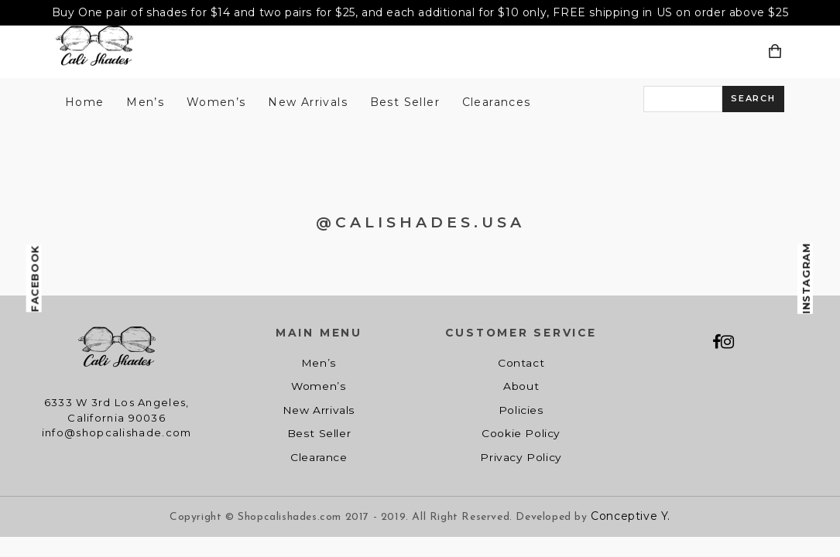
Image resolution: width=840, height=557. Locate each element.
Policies (521, 410)
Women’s (216, 102)
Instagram (806, 278)
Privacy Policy (520, 457)
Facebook (35, 279)
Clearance (318, 457)
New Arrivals (308, 102)
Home (85, 102)
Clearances (496, 102)
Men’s (145, 102)
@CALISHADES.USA (420, 222)
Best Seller (405, 102)
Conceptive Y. (630, 516)
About (521, 386)
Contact (521, 363)
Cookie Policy (521, 433)
